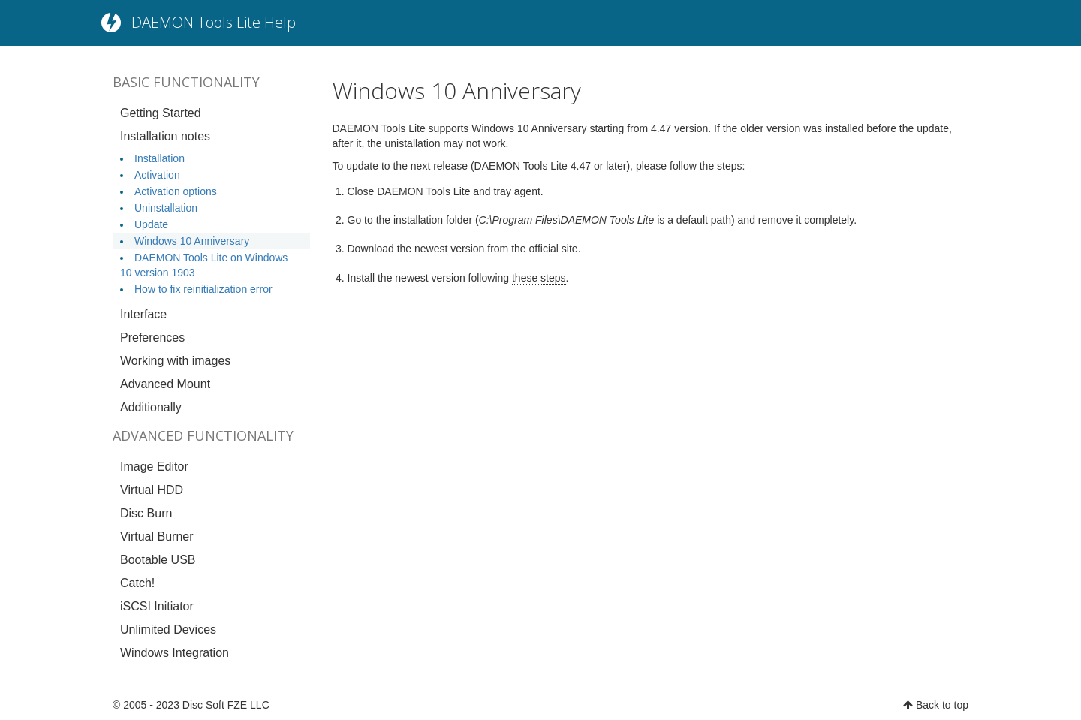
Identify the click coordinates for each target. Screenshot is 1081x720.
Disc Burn (146, 513)
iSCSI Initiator (157, 606)
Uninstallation (165, 208)
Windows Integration (174, 652)
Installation (159, 158)
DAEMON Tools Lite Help (213, 22)
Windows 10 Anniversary (191, 241)
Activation (157, 175)
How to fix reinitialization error (203, 289)
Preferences (152, 337)
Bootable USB (158, 559)
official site (553, 249)
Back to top (942, 705)
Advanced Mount (165, 384)
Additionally (151, 407)
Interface (143, 314)
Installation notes (165, 136)
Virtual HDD (151, 490)
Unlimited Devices (168, 629)
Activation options (175, 191)
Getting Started (160, 113)
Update (151, 224)
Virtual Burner (157, 536)
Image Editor (154, 466)
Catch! (137, 583)
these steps (539, 278)
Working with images (175, 360)
